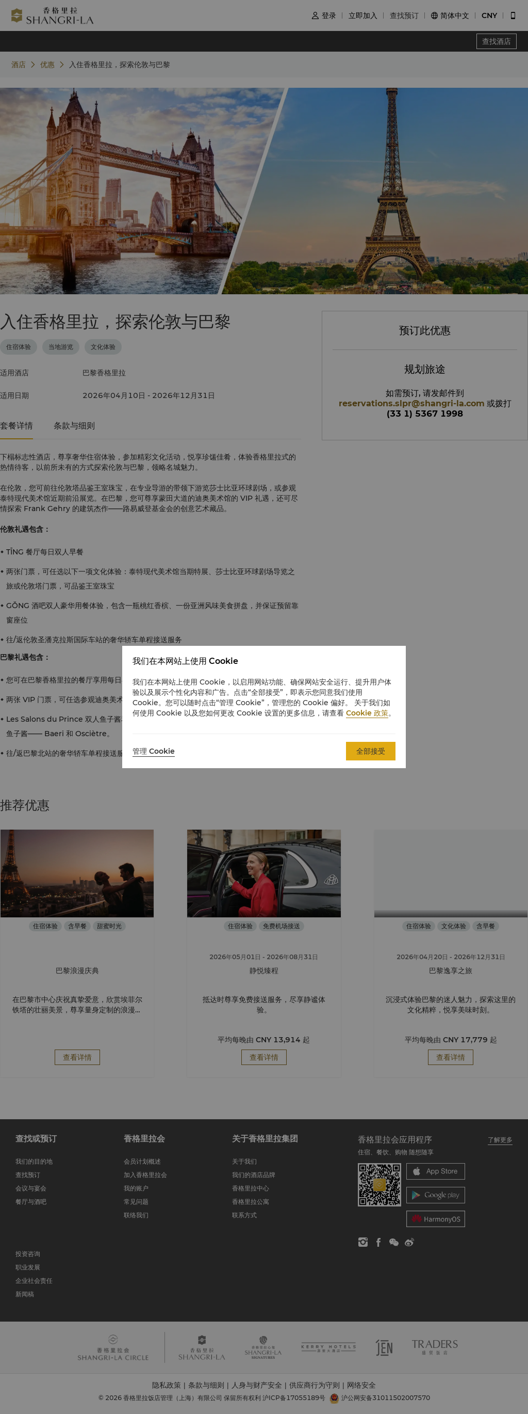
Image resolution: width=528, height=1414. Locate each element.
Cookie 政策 (367, 713)
